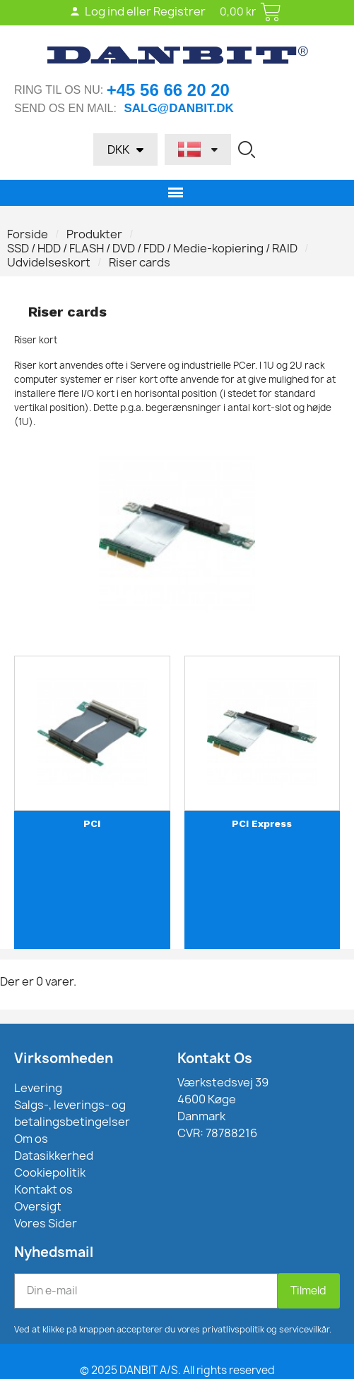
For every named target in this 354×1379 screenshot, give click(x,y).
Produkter (94, 234)
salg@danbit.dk (178, 108)
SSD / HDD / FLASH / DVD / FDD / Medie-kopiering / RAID (152, 248)
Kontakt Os (214, 1058)
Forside (27, 234)
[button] (246, 149)
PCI (91, 823)
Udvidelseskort (48, 262)
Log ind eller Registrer (137, 11)
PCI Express (262, 823)
